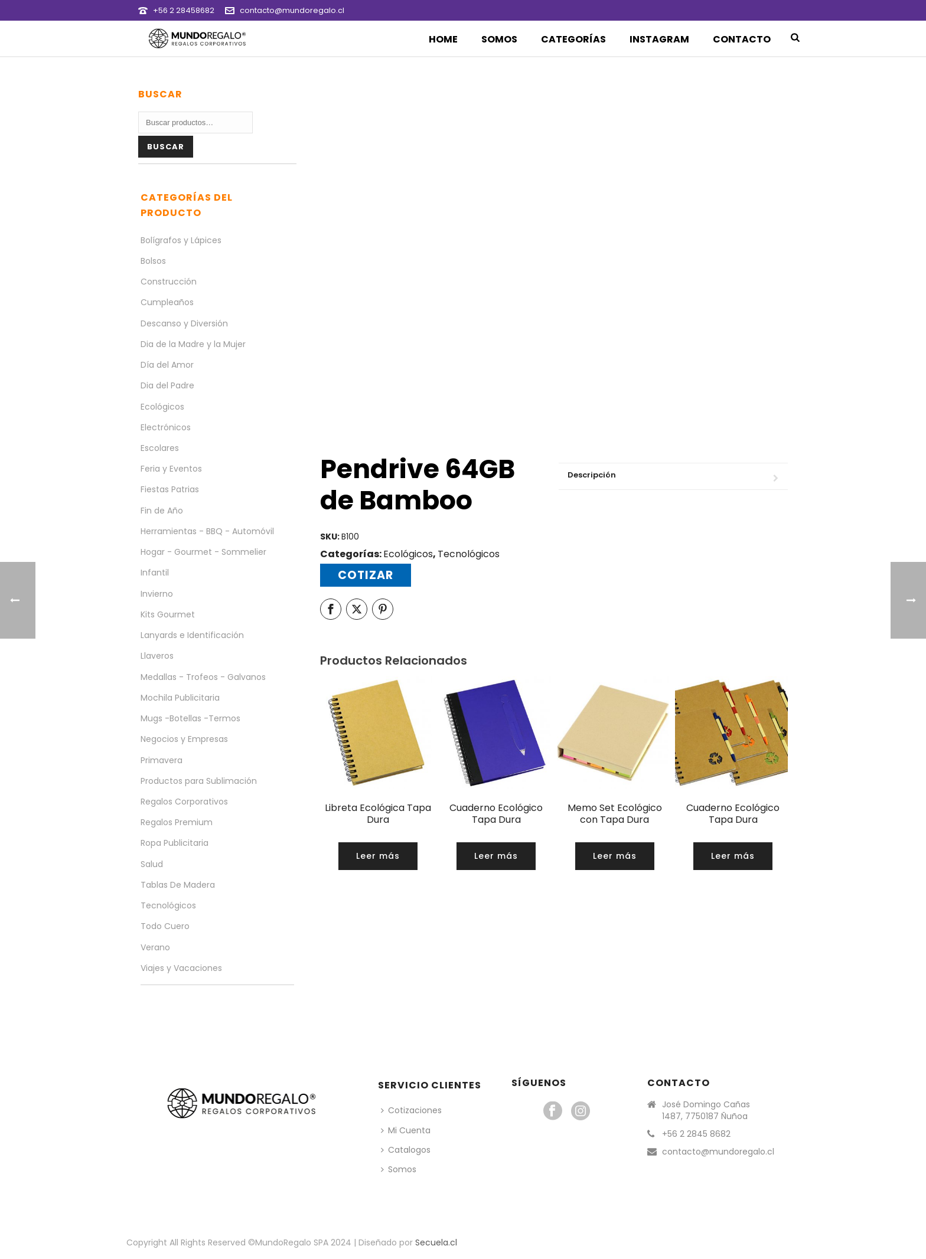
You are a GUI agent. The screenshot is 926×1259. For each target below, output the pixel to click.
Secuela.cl (436, 1242)
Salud (152, 864)
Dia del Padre (167, 385)
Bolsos (153, 261)
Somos (499, 39)
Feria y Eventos (171, 469)
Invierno (157, 594)
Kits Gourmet (168, 614)
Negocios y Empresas (184, 739)
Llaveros (157, 656)
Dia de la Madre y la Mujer (193, 344)
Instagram (659, 39)
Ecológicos (408, 554)
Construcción (169, 281)
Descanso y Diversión (184, 323)
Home (443, 39)
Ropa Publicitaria (174, 843)
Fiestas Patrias (170, 489)
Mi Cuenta (406, 1130)
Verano (155, 947)
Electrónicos (166, 427)
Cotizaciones (411, 1110)
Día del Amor (167, 365)
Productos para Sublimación (199, 781)
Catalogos (406, 1150)
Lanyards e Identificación (192, 635)
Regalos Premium (177, 822)
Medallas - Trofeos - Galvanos (203, 677)
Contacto (742, 39)
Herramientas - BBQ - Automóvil (207, 531)
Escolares (160, 448)
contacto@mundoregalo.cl (292, 10)
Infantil (155, 572)
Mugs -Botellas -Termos (190, 718)
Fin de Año (162, 510)
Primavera (161, 760)
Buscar (165, 146)
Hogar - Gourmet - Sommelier (203, 552)
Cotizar (365, 575)
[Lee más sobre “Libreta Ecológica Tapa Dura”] (378, 856)
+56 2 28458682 (183, 10)
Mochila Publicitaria (180, 698)
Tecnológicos (469, 554)
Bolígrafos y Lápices (181, 240)
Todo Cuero (165, 926)
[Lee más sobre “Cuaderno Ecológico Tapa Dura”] (496, 856)
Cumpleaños (167, 302)
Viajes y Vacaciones (181, 968)
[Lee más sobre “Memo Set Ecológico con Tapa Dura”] (614, 856)
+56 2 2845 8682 (696, 1134)
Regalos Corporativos (184, 801)
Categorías (573, 39)
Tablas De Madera (178, 885)
